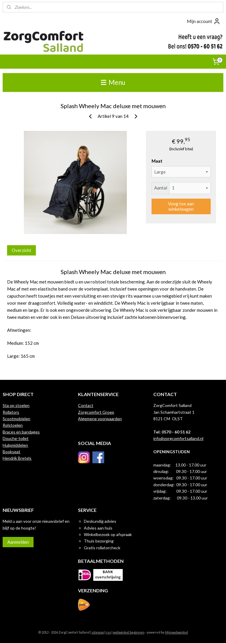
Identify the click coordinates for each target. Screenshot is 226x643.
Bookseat (11, 451)
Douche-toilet (16, 438)
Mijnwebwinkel (176, 632)
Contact (85, 405)
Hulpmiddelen (15, 445)
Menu (113, 82)
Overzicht (21, 250)
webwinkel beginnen (128, 632)
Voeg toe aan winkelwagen (181, 206)
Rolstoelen (13, 425)
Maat (157, 161)
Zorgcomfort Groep (96, 412)
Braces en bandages (21, 431)
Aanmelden (18, 542)
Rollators (11, 412)
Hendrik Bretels (17, 458)
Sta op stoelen (16, 405)
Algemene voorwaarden (100, 418)
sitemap (98, 632)
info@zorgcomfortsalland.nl (178, 438)
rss (108, 632)
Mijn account (203, 21)
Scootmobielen (16, 418)
